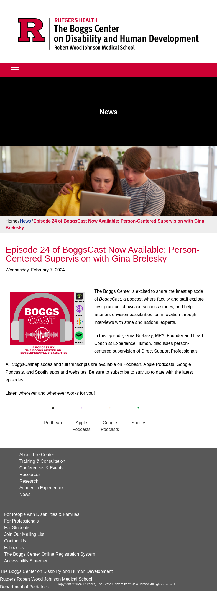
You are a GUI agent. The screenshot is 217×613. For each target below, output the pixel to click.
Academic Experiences (42, 487)
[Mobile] (15, 69)
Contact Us (15, 541)
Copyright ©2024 (69, 584)
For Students (17, 527)
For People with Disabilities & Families (41, 514)
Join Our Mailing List (24, 534)
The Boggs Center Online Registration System (49, 554)
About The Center (36, 454)
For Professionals (21, 521)
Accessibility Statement (27, 560)
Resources (29, 474)
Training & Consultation (42, 461)
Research (28, 481)
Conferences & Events (41, 467)
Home (11, 221)
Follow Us (14, 547)
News (25, 221)
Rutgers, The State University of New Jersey (116, 584)
